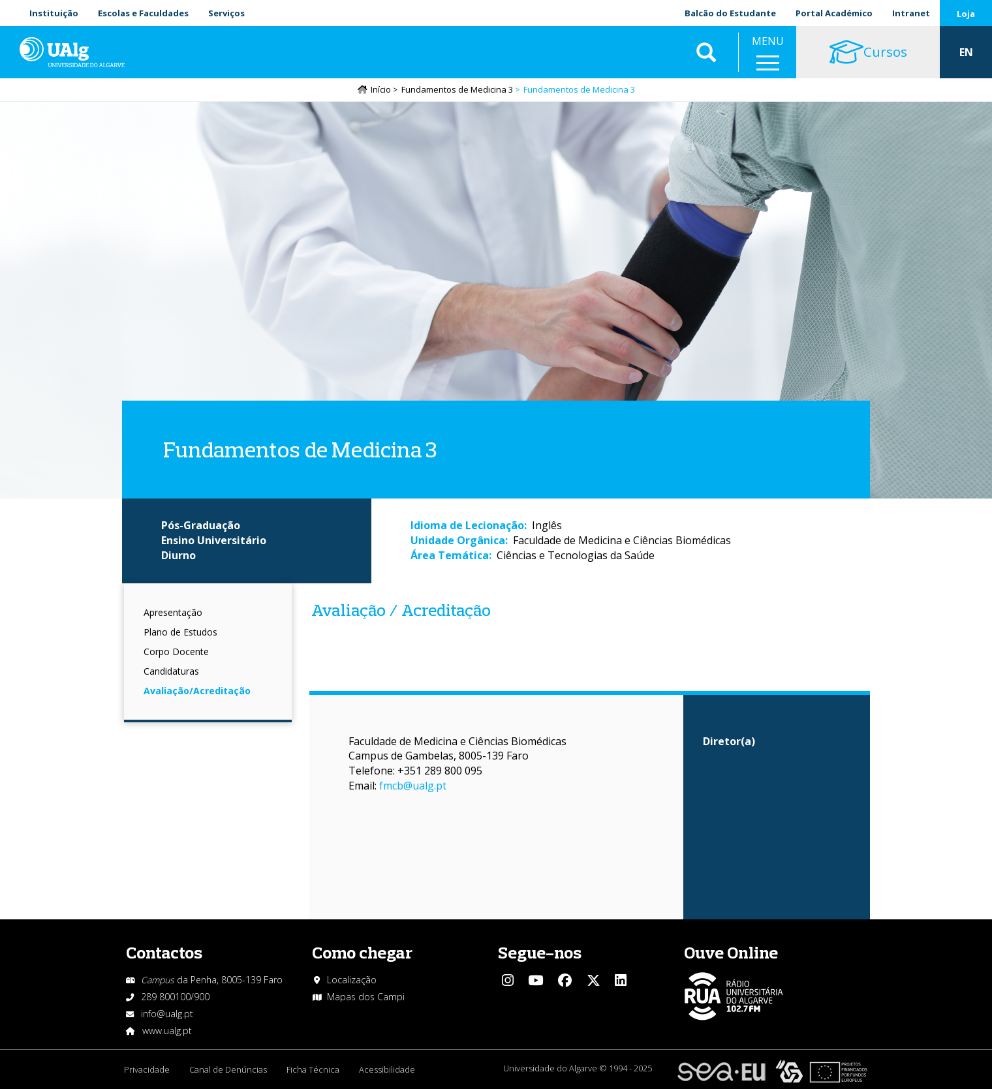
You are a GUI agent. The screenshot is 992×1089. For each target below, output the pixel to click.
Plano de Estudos (180, 632)
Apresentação (173, 612)
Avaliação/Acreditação (197, 690)
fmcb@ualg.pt (412, 785)
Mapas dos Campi (366, 996)
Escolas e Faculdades (143, 13)
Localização (352, 980)
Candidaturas (171, 671)
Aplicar (706, 52)
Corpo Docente (176, 651)
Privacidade (147, 1069)
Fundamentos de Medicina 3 (457, 89)
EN (966, 52)
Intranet (911, 13)
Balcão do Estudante (730, 13)
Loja (966, 14)
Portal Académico (834, 13)
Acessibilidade (387, 1069)
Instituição (53, 13)
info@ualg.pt (167, 1013)
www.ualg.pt (167, 1030)
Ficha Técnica (313, 1069)
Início (381, 89)
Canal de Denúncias (228, 1069)
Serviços (226, 13)
